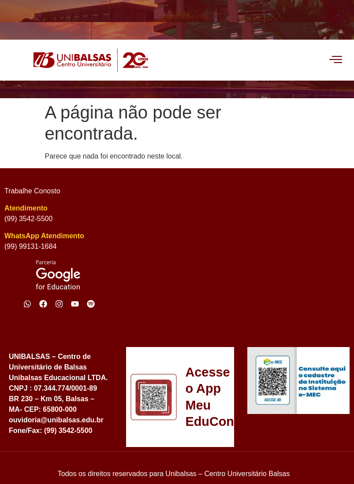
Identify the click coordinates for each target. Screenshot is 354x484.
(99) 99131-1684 (30, 246)
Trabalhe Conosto (32, 191)
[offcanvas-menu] (335, 60)
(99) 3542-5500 (28, 218)
